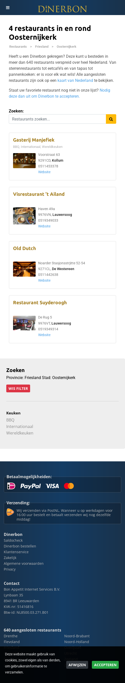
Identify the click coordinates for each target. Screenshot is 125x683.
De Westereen (63, 269)
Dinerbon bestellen (20, 546)
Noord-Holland (76, 641)
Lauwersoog (62, 215)
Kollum (57, 160)
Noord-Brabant (77, 636)
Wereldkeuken (19, 433)
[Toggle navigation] (8, 8)
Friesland (41, 46)
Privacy (10, 569)
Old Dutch (24, 248)
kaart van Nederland (75, 80)
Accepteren (105, 664)
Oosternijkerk (66, 46)
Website (44, 172)
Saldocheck (13, 540)
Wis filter (18, 388)
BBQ (10, 420)
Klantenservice (16, 551)
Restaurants (18, 46)
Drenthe (11, 636)
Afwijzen (77, 664)
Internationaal (19, 426)
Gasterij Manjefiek (33, 140)
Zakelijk (10, 557)
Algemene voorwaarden (24, 563)
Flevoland (12, 641)
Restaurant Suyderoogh (40, 302)
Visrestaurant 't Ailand (39, 194)
